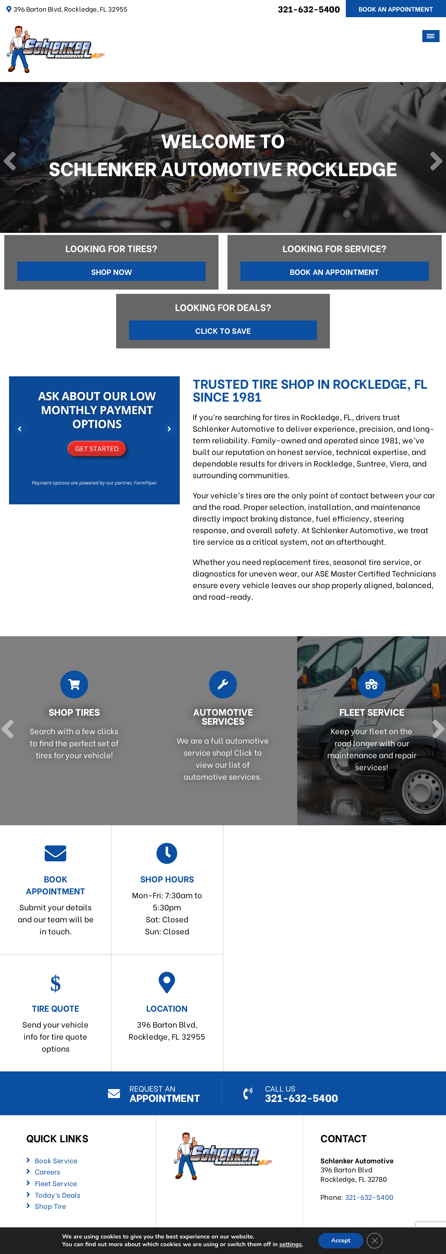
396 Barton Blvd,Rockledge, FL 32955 (167, 1007)
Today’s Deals (57, 1194)
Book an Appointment (334, 271)
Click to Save (223, 330)
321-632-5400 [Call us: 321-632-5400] (309, 8)
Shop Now (111, 271)
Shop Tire (50, 1206)
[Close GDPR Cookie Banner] (374, 1240)
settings (291, 1244)
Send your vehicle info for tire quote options (55, 1013)
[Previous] (9, 162)
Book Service (56, 1160)
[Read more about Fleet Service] (368, 730)
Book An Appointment (396, 8)
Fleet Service (56, 1183)
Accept (341, 1240)
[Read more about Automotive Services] (220, 730)
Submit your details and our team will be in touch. (55, 889)
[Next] (436, 162)
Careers (47, 1171)
